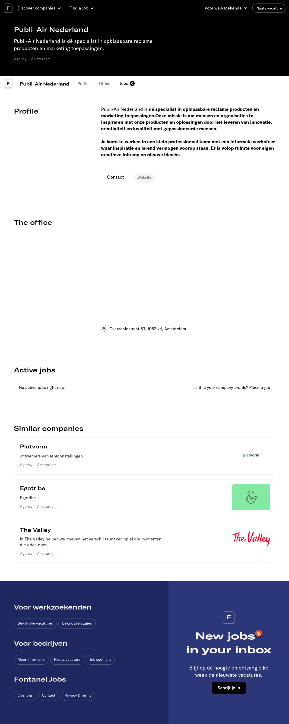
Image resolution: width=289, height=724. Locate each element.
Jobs (124, 83)
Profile (83, 83)
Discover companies (36, 8)
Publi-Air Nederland (44, 83)
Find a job (78, 8)
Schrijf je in (229, 687)
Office (104, 83)
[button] (40, 8)
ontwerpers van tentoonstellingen (51, 456)
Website (144, 177)
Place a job (259, 387)
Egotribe (28, 497)
